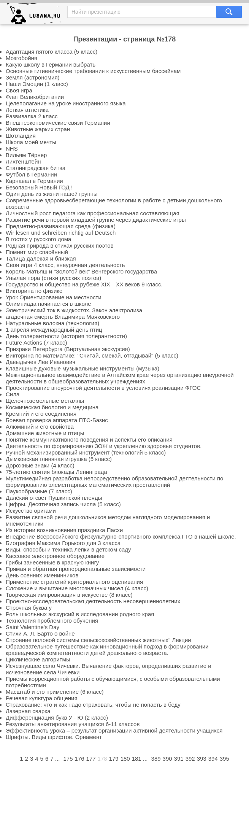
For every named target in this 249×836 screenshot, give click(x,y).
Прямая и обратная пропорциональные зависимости (76, 569)
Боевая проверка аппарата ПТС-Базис (57, 420)
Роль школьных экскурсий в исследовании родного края (80, 614)
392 (190, 758)
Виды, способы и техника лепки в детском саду (68, 549)
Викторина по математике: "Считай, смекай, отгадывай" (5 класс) (92, 355)
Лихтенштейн (23, 161)
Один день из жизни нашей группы (52, 194)
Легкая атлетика (27, 109)
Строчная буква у (29, 607)
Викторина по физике (34, 291)
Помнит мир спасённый (37, 252)
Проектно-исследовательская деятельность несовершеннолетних (93, 601)
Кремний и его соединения (41, 413)
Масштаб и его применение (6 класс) (55, 691)
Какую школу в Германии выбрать (50, 64)
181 (136, 758)
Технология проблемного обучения (52, 620)
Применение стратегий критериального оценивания (74, 582)
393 (201, 758)
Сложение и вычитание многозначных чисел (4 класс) (77, 588)
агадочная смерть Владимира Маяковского (63, 316)
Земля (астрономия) (33, 77)
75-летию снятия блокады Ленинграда (56, 472)
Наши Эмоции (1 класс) (37, 84)
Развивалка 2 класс (32, 116)
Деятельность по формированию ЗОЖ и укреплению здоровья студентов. (103, 446)
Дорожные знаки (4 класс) (40, 465)
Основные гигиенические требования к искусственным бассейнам (93, 71)
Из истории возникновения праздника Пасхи (64, 530)
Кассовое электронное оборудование (55, 556)
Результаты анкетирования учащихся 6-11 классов (73, 724)
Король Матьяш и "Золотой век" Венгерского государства (81, 271)
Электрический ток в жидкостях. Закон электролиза (74, 310)
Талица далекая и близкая (41, 258)
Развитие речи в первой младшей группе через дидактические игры (96, 219)
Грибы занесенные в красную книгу (52, 562)
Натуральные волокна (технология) (52, 323)
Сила (12, 394)
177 (91, 758)
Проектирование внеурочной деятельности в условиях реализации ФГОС (103, 388)
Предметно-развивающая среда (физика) (61, 226)
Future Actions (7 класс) (36, 342)
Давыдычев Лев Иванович (40, 362)
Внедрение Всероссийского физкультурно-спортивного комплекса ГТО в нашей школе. (121, 536)
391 (179, 758)
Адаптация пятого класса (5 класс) (51, 51)
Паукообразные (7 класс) (39, 491)
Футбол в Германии (31, 174)
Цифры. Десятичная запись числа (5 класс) (63, 504)
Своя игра (19, 90)
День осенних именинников (42, 575)
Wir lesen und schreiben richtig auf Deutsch (61, 232)
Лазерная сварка (28, 711)
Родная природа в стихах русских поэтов (60, 245)
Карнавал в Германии (34, 181)
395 (224, 758)
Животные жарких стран (38, 129)
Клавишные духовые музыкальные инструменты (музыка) (82, 368)
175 (68, 758)
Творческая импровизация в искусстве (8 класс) (69, 594)
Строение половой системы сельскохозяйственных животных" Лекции (98, 640)
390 (167, 758)
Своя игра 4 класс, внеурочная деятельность (65, 265)
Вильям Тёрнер (26, 155)
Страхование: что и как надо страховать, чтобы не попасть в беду (93, 704)
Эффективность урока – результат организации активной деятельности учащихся (114, 730)
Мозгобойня (21, 58)
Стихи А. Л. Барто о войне (40, 633)
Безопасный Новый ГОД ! (39, 187)
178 (102, 758)
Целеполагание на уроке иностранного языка (66, 103)
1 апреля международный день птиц (54, 329)
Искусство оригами (31, 510)
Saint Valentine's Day (32, 627)
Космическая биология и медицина (52, 407)
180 (125, 758)
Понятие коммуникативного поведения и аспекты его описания (89, 439)
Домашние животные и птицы (45, 433)
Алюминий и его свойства (40, 426)
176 (79, 758)
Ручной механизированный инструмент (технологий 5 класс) (86, 452)
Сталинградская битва (35, 168)
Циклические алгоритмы (38, 659)
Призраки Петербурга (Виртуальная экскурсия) (68, 349)
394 (213, 758)
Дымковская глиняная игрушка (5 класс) (59, 459)
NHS (12, 148)
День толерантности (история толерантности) (66, 336)
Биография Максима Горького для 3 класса (63, 543)
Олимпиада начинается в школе (48, 303)
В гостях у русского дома (38, 239)
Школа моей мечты (31, 142)
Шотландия (21, 135)
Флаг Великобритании (35, 97)
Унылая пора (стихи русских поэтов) (53, 278)
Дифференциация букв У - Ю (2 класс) (57, 717)
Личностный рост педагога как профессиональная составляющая (92, 213)
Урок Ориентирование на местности (54, 297)
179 (114, 758)
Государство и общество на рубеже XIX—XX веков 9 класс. (84, 284)
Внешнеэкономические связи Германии (58, 122)
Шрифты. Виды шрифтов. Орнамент (54, 737)
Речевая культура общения (42, 698)
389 (156, 758)
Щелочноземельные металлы (45, 400)
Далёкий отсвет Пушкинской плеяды (54, 497)
